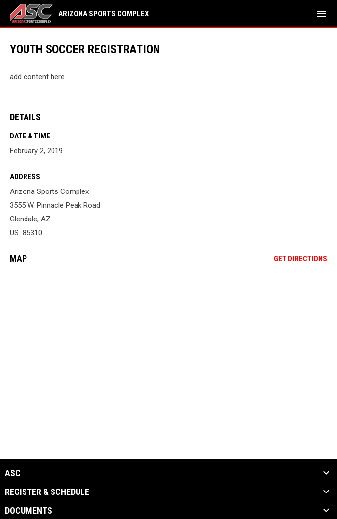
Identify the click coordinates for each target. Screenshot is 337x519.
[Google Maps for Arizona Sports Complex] (168, 346)
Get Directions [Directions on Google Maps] (300, 258)
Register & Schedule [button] (47, 492)
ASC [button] (13, 473)
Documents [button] (28, 510)
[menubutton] (321, 14)
